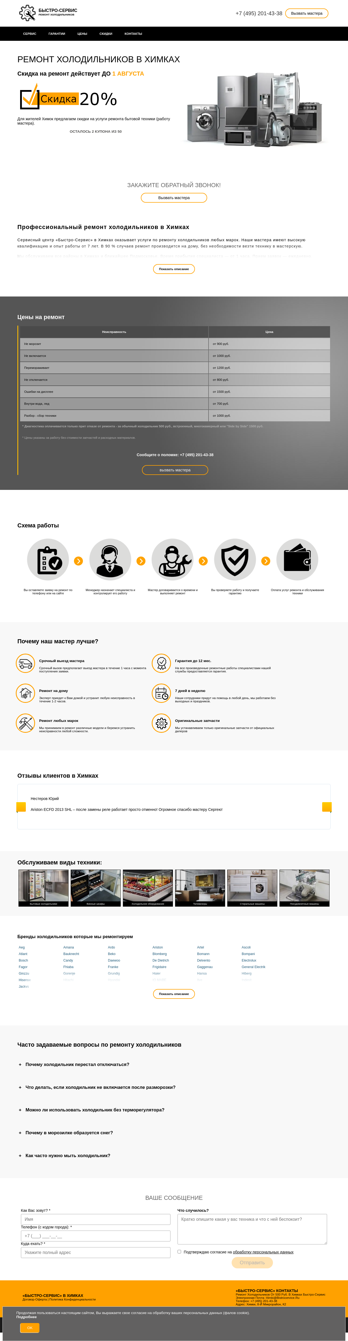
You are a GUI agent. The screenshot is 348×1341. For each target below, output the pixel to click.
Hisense (25, 980)
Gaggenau (205, 967)
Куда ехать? (33, 1243)
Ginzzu (24, 973)
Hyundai (114, 980)
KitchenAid (116, 986)
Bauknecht (71, 954)
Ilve (199, 980)
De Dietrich (161, 960)
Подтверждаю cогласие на (239, 1251)
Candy (68, 960)
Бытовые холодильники (43, 887)
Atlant (23, 954)
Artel (200, 947)
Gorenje (69, 973)
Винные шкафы (95, 887)
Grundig (114, 973)
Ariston (158, 947)
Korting (158, 986)
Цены (82, 33)
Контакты (133, 33)
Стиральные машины (252, 887)
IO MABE (159, 980)
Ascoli (246, 947)
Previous (21, 807)
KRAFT (202, 986)
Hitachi (68, 980)
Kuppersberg (251, 986)
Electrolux (249, 960)
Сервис (29, 33)
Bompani (248, 954)
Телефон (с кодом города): (46, 1226)
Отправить (252, 1262)
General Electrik (253, 967)
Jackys (24, 986)
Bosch (23, 960)
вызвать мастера (175, 470)
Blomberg (160, 954)
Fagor (23, 967)
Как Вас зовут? (36, 1210)
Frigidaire (159, 967)
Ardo (111, 947)
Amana (68, 947)
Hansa (202, 973)
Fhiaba (68, 967)
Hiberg (246, 973)
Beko (112, 954)
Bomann (203, 954)
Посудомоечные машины (304, 887)
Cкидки (106, 33)
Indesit (246, 980)
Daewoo (114, 960)
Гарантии (57, 33)
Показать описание (174, 269)
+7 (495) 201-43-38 (259, 13)
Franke (113, 967)
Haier (156, 973)
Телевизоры (200, 887)
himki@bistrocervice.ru (282, 1297)
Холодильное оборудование (148, 887)
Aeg (22, 947)
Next (327, 807)
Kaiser (68, 986)
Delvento (203, 960)
